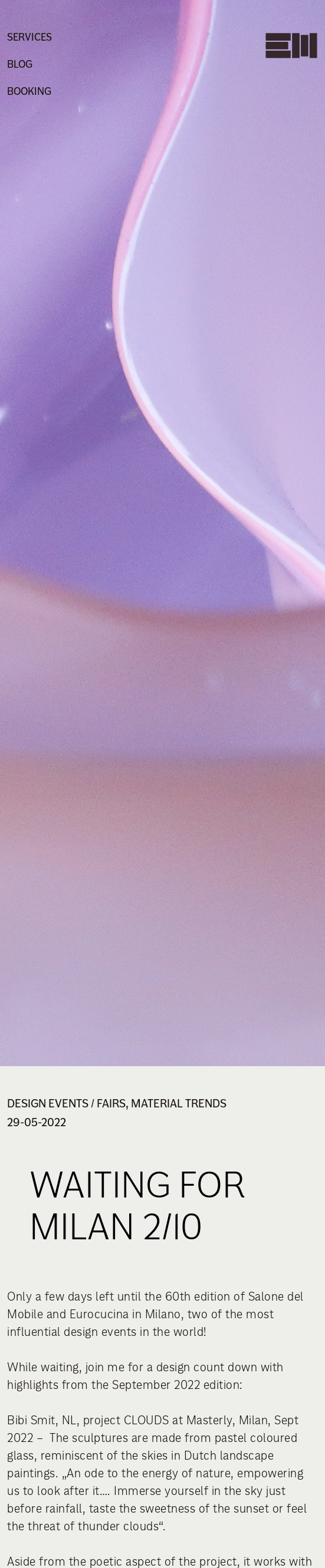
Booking (29, 91)
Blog (19, 64)
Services (29, 37)
